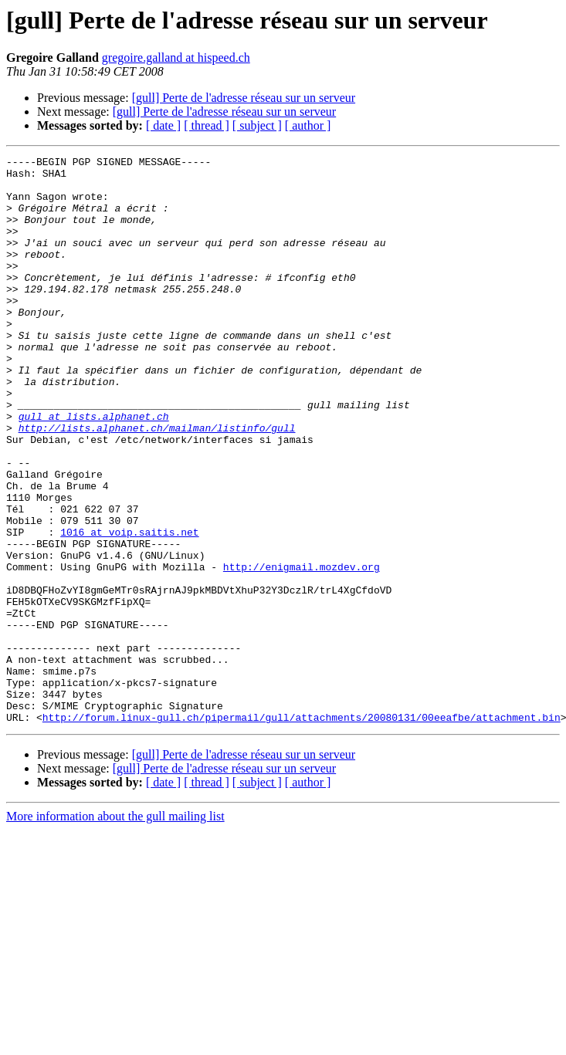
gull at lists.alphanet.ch (94, 469)
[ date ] (163, 125)
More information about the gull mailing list (115, 929)
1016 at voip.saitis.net (129, 608)
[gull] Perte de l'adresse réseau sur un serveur (243, 97)
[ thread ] (206, 125)
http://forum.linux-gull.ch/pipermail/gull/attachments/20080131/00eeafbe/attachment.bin (301, 830)
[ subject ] (257, 125)
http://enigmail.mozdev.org (301, 650)
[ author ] (308, 125)
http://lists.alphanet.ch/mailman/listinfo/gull (157, 483)
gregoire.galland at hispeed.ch (176, 57)
